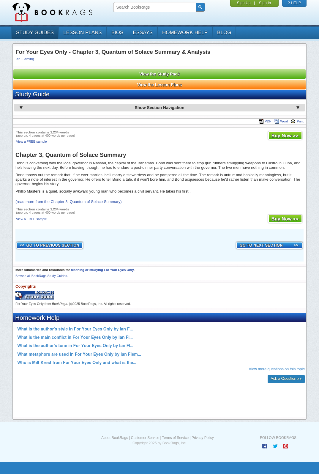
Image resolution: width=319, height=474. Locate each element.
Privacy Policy (203, 438)
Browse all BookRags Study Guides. (41, 276)
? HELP (294, 3)
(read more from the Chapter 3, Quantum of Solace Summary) (68, 201)
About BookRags (114, 438)
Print (297, 121)
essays (143, 32)
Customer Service (145, 438)
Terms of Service (175, 438)
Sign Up (244, 3)
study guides (35, 32)
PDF (265, 121)
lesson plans (82, 32)
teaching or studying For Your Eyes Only (102, 270)
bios (117, 32)
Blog (224, 32)
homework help (185, 32)
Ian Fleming (24, 59)
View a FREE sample (31, 141)
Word (281, 121)
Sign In (265, 3)
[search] (154, 7)
